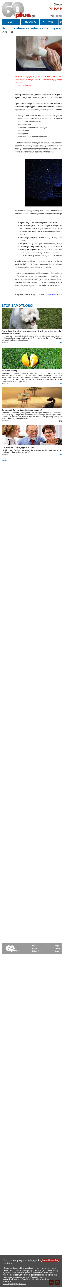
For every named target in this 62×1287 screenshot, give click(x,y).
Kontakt (35, 948)
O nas (34, 946)
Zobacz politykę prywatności (14, 1285)
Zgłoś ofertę (37, 951)
